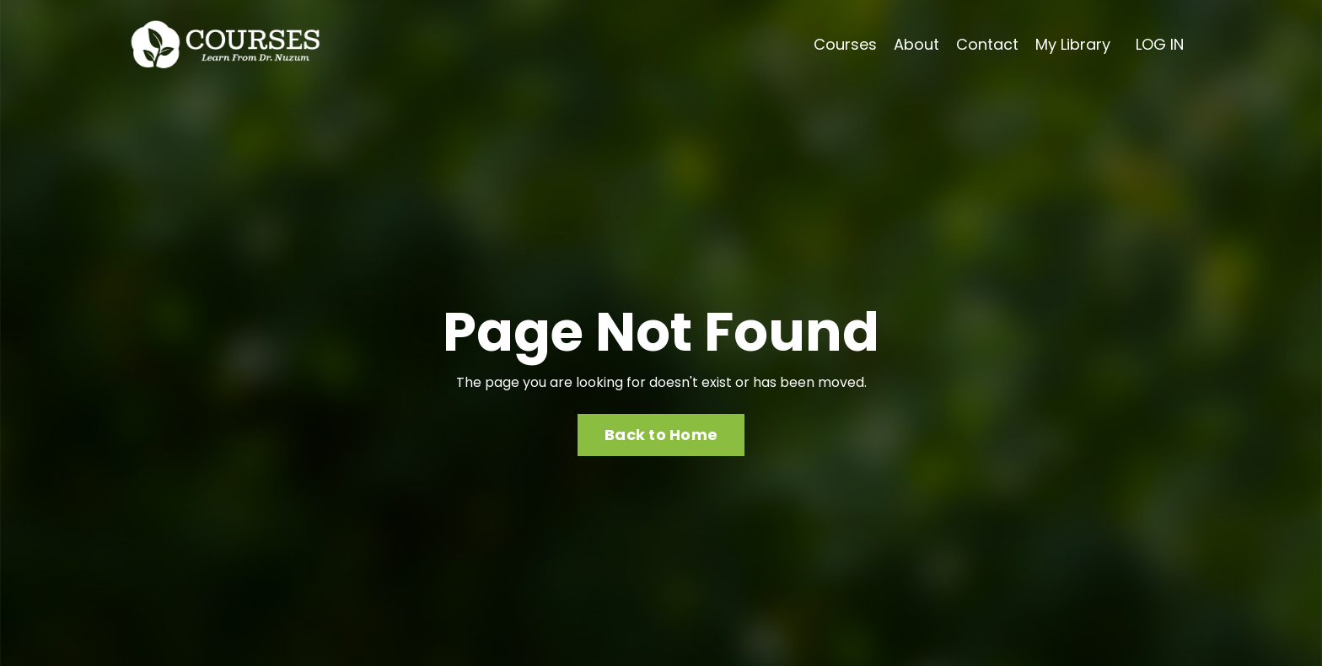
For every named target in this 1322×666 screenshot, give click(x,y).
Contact (987, 44)
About (916, 44)
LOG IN (1160, 44)
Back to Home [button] (661, 434)
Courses (845, 44)
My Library (1072, 44)
